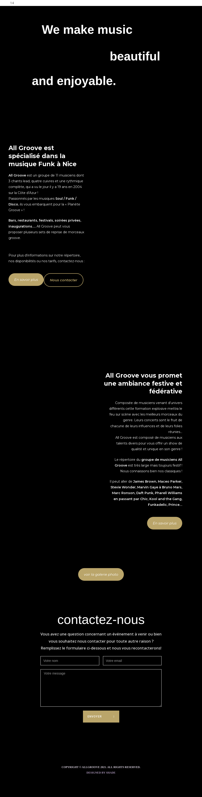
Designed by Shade (100, 772)
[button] (26, 279)
